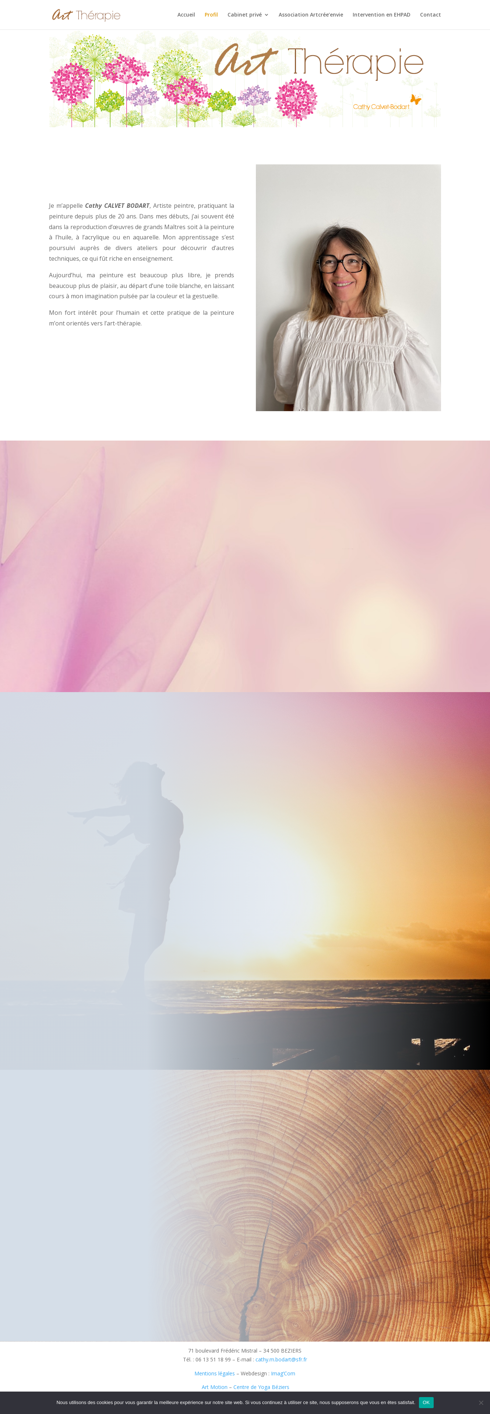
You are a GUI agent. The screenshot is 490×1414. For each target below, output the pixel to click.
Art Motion (214, 1386)
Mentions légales (214, 1373)
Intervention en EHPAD (381, 15)
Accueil (186, 15)
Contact (430, 15)
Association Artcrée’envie (311, 15)
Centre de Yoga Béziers (261, 1386)
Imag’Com (283, 1373)
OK (426, 1402)
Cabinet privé (245, 15)
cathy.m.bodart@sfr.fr (281, 1359)
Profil (211, 15)
